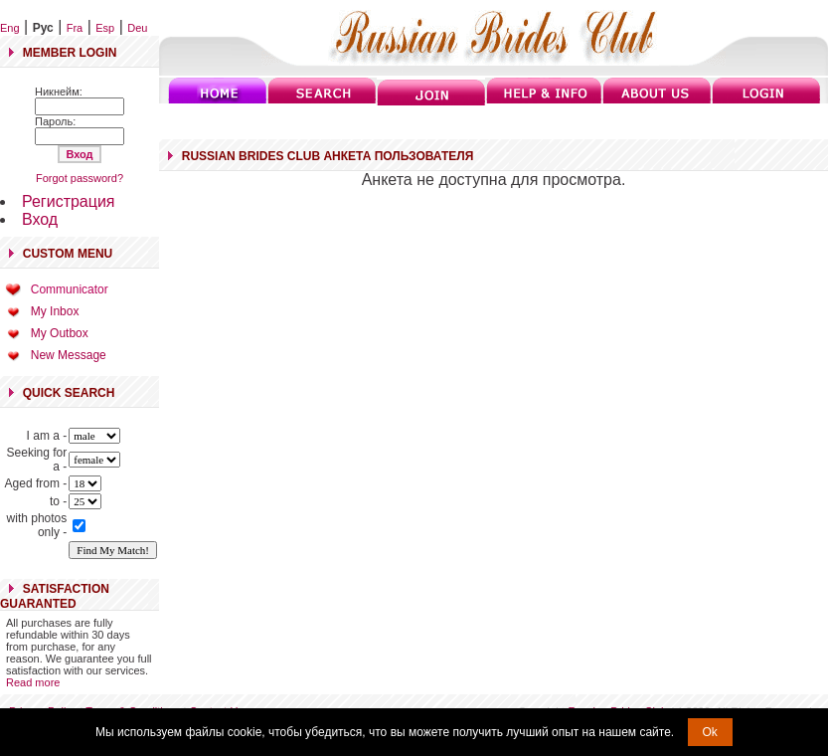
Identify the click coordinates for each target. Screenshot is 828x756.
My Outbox (59, 333)
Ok (710, 732)
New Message (68, 355)
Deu (137, 28)
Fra (75, 28)
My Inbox (55, 311)
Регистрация (68, 201)
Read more (33, 682)
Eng (10, 28)
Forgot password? (79, 178)
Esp (104, 28)
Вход (40, 219)
